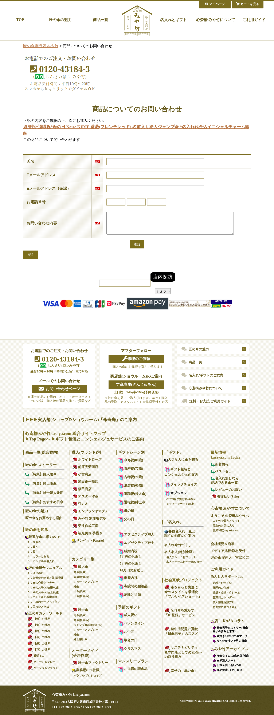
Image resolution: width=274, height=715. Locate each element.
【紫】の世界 (38, 618)
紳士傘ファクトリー (90, 662)
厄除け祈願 (129, 594)
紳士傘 (80, 609)
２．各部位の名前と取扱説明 (45, 577)
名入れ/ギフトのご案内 (202, 375)
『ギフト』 (173, 452)
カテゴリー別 (83, 559)
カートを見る (247, 4)
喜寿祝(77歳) (130, 468)
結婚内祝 (127, 551)
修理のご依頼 (136, 359)
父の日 (126, 519)
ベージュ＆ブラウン (42, 668)
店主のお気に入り (224, 525)
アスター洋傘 (85, 496)
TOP (20, 20)
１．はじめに (35, 573)
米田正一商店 (85, 481)
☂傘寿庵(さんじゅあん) (136, 384)
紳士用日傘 (80, 639)
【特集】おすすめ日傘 (44, 502)
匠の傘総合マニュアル (43, 568)
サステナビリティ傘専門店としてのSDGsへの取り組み (183, 652)
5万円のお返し (131, 563)
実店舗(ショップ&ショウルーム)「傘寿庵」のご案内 (87, 419)
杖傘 (76, 586)
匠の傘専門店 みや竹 (40, 46)
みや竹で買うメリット (226, 520)
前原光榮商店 (85, 467)
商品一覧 (100, 20)
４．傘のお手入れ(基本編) (43, 587)
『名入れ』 (173, 522)
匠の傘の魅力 (60, 20)
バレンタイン (131, 623)
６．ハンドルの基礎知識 (42, 597)
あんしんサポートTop (227, 576)
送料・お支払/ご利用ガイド (206, 401)
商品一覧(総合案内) (41, 452)
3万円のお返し (131, 556)
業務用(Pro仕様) (86, 670)
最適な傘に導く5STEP (43, 537)
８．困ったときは (38, 606)
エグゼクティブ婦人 (136, 534)
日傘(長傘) (80, 591)
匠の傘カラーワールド (43, 613)
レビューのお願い (226, 489)
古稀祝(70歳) (130, 477)
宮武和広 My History (225, 530)
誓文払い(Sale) (225, 496)
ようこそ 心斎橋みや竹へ (230, 516)
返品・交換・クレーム (226, 592)
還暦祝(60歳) (130, 485)
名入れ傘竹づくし (177, 545)
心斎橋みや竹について (201, 388)
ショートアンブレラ (86, 581)
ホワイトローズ (87, 459)
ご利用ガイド (254, 20)
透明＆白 (35, 655)
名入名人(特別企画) (179, 552)
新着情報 (219, 464)
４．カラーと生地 (38, 556)
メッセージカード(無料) (181, 504)
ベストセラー (223, 471)
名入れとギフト (173, 20)
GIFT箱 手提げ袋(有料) (180, 499)
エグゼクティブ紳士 (136, 542)
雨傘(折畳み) (81, 577)
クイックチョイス (180, 484)
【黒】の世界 (38, 643)
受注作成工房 (85, 526)
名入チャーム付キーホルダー (184, 561)
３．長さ (32, 551)
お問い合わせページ (59, 389)
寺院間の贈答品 (133, 586)
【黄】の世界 (38, 625)
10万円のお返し (131, 570)
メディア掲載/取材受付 (228, 551)
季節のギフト (129, 607)
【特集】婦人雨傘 (40, 474)
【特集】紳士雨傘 (40, 483)
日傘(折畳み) (81, 596)
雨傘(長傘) (80, 572)
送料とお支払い (222, 582)
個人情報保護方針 (224, 602)
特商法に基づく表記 (225, 607)
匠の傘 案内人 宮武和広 (230, 557)
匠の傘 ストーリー (41, 465)
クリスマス (129, 648)
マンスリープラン (133, 661)
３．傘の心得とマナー (41, 582)
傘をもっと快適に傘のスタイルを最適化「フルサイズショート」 (182, 592)
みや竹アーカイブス (229, 649)
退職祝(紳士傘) (132, 502)
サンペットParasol (88, 540)
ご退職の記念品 (133, 669)
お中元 (126, 632)
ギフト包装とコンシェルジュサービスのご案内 (99, 439)
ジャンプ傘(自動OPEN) (88, 625)
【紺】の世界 (38, 631)
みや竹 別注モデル (89, 518)
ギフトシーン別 (131, 452)
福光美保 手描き (87, 533)
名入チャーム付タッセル (181, 557)
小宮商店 (81, 474)
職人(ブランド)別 (86, 452)
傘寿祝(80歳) (130, 460)
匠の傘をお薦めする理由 (43, 518)
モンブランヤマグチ (90, 511)
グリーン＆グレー (41, 661)
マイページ (215, 4)
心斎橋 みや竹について (215, 20)
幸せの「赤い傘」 (181, 670)
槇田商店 (81, 489)
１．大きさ (34, 542)
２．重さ (32, 546)
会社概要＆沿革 (222, 544)
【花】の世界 (38, 649)
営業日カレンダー (224, 597)
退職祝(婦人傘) (132, 494)
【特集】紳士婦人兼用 (44, 493)
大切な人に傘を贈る (181, 459)
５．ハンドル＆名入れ (41, 561)
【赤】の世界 (38, 637)
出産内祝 (127, 578)
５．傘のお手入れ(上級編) (43, 592)
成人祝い (127, 615)
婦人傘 (80, 566)
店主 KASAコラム (228, 621)
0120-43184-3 (59, 359)
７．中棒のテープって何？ (43, 601)
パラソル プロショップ (88, 675)
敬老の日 (127, 640)
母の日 (126, 510)
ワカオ (80, 504)
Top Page (37, 439)
